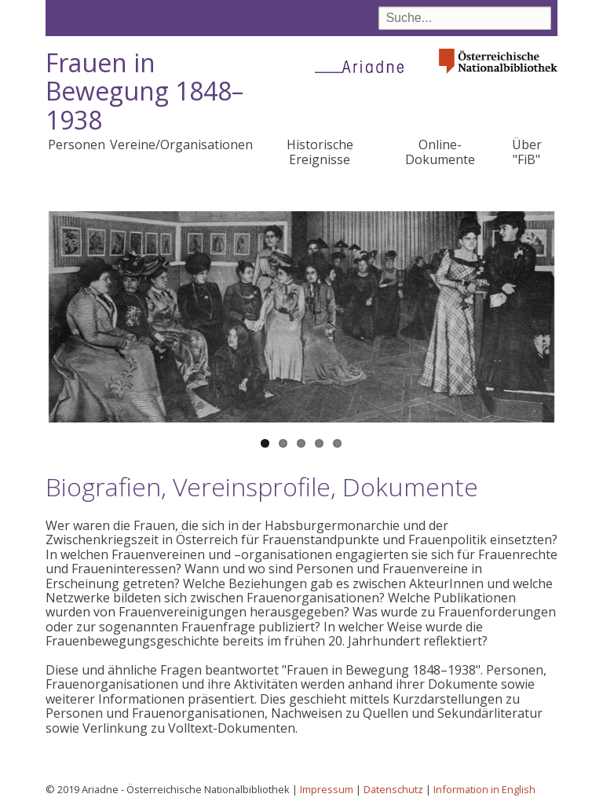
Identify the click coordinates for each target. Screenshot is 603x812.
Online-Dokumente (440, 151)
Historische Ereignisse (320, 151)
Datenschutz (393, 789)
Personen (76, 144)
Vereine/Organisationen (181, 144)
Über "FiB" (527, 151)
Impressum (326, 789)
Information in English (484, 789)
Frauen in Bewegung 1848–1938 (144, 91)
